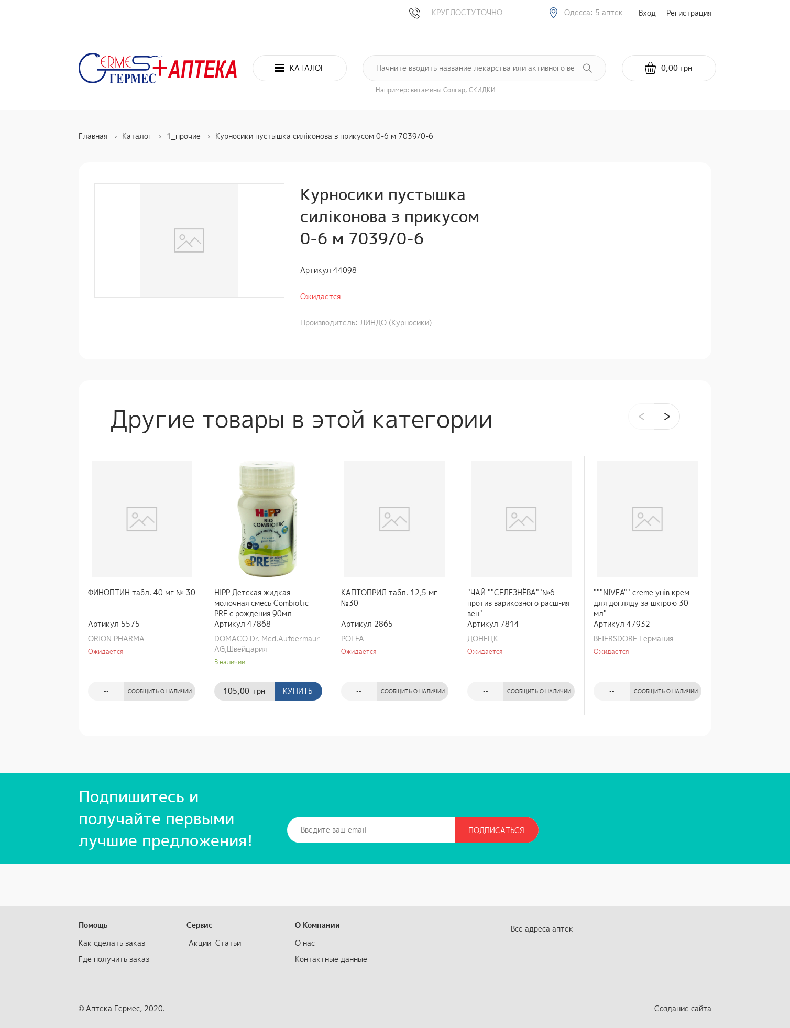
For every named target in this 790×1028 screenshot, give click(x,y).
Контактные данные (331, 959)
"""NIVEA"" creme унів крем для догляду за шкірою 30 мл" (641, 602)
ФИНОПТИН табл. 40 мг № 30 (141, 592)
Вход (647, 13)
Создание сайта (682, 1008)
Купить (297, 691)
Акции (200, 943)
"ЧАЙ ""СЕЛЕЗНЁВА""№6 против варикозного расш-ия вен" (518, 602)
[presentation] (641, 416)
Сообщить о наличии (160, 691)
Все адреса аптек (542, 929)
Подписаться (496, 830)
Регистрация (688, 13)
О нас (305, 943)
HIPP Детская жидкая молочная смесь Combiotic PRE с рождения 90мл (261, 602)
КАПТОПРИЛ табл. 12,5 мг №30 (389, 597)
